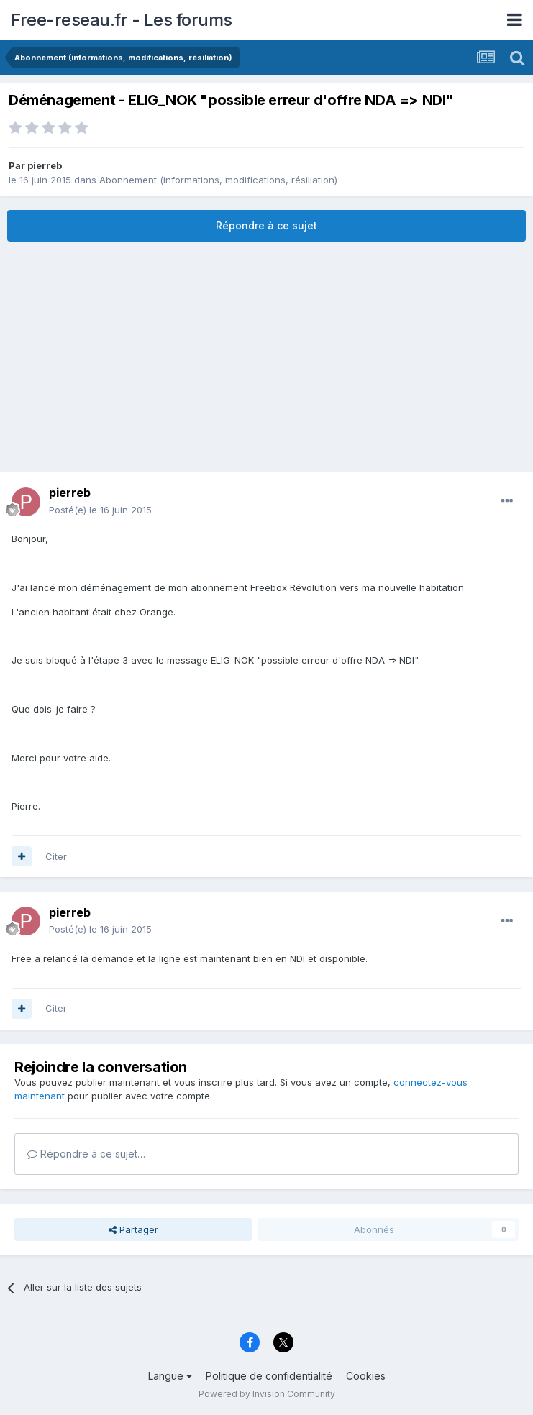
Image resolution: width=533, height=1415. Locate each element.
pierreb (44, 165)
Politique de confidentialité (269, 1376)
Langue (170, 1376)
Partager (133, 1229)
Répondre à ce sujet (266, 225)
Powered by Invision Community (267, 1393)
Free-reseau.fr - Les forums (121, 19)
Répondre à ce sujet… (86, 1154)
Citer (56, 856)
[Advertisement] (267, 356)
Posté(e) (100, 510)
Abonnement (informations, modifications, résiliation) (218, 180)
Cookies (366, 1376)
